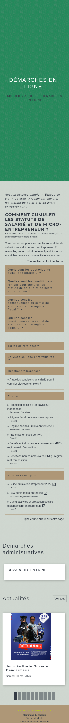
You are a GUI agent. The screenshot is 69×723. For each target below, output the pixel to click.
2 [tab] (19, 696)
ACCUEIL (31, 96)
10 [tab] (53, 696)
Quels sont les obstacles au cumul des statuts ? (29, 271)
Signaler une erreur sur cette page (43, 519)
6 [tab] (36, 696)
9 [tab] (49, 696)
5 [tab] (32, 696)
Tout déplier (55, 261)
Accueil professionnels (23, 194)
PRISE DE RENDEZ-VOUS (34, 710)
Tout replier (36, 261)
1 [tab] (15, 696)
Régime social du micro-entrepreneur (32, 426)
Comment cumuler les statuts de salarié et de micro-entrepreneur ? (32, 202)
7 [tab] (41, 696)
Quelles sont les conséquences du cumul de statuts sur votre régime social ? (28, 323)
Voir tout (60, 598)
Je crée (21, 198)
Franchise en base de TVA (25, 434)
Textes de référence (22, 345)
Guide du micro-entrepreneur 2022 (33, 484)
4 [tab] (28, 696)
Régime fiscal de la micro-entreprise (31, 417)
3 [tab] (24, 696)
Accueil (14, 96)
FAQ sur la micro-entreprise (29, 492)
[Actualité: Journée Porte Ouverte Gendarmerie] (34, 649)
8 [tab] (45, 696)
